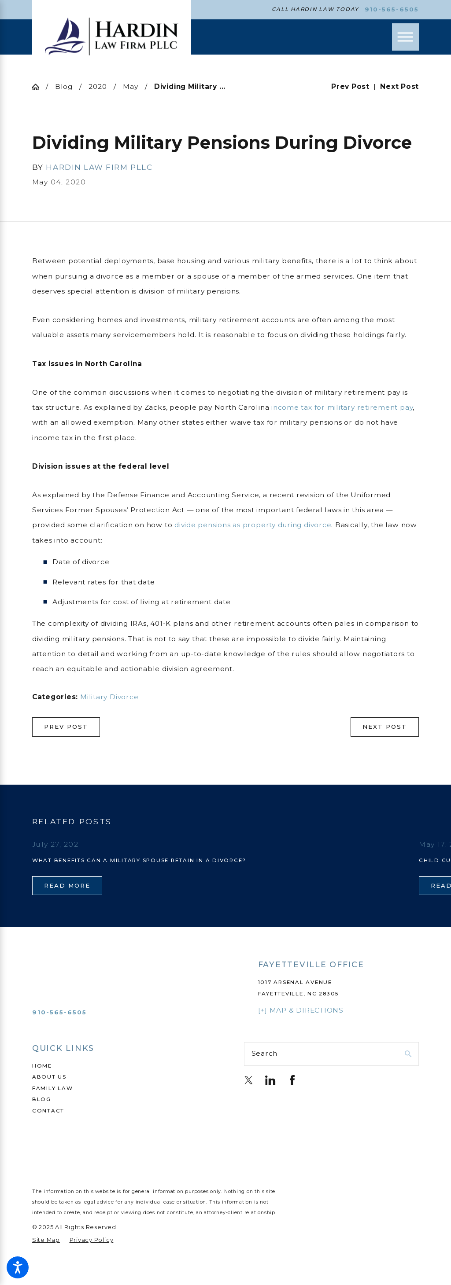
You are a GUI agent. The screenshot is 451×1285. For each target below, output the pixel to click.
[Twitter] (249, 1080)
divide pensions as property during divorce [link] (252, 525)
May (130, 86)
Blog (64, 86)
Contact (48, 1111)
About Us (49, 1077)
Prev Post (66, 726)
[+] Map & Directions (301, 1010)
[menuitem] (119, 1066)
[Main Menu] (405, 37)
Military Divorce (109, 697)
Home (42, 1066)
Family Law (52, 1088)
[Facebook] (292, 1080)
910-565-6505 (392, 9)
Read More (67, 885)
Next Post (384, 726)
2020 (98, 86)
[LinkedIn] (270, 1080)
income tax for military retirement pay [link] (342, 407)
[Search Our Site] (408, 1053)
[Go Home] (39, 87)
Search (264, 1053)
